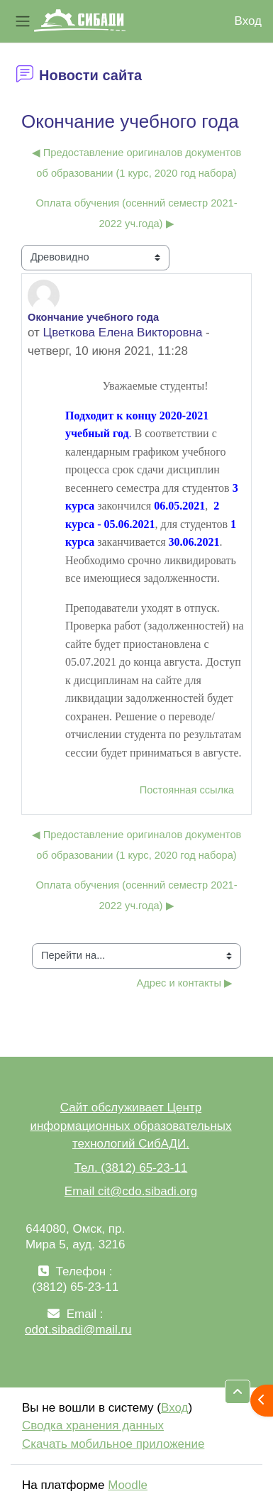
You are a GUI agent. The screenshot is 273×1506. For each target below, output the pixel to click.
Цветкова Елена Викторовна (123, 332)
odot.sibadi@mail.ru (78, 1329)
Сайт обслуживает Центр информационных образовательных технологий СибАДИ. (130, 1125)
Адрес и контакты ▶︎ (185, 983)
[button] (237, 1392)
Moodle (127, 1485)
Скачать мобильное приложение (113, 1444)
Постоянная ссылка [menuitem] (187, 790)
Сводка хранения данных (93, 1425)
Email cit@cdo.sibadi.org (131, 1191)
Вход (248, 21)
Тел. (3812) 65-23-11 (131, 1168)
